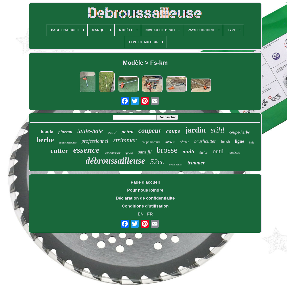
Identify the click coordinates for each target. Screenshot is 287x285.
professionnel (94, 141)
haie (251, 142)
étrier (203, 152)
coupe (173, 131)
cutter (59, 150)
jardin (195, 130)
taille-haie (90, 131)
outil (218, 151)
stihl (217, 129)
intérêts (170, 142)
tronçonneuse (112, 152)
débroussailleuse (115, 161)
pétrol (112, 132)
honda (47, 131)
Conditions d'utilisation (145, 206)
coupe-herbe (239, 132)
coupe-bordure (151, 142)
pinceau (65, 132)
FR (150, 214)
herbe (45, 140)
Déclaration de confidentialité (145, 198)
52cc (157, 161)
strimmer (125, 140)
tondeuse (234, 152)
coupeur (149, 130)
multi (189, 151)
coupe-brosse (175, 164)
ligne (239, 141)
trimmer (196, 163)
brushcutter (205, 141)
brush (225, 142)
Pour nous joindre (145, 190)
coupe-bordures (67, 142)
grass (129, 152)
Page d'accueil (145, 182)
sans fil (145, 151)
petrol (127, 132)
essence (86, 149)
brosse (166, 149)
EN (141, 214)
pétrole (184, 142)
